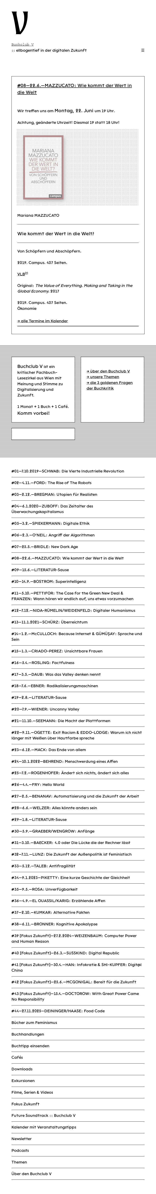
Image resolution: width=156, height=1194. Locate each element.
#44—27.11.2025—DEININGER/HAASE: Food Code (58, 1011)
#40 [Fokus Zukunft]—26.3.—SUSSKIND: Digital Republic (65, 953)
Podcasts (20, 1150)
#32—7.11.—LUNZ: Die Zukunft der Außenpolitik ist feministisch (71, 854)
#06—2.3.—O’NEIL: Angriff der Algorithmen (53, 535)
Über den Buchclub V (31, 1173)
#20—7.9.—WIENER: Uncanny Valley (45, 709)
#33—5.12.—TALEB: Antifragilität (43, 866)
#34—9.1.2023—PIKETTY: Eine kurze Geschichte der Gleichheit (70, 877)
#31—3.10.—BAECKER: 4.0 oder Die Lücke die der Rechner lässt (70, 842)
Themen (19, 1162)
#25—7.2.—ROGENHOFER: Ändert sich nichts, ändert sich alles (70, 773)
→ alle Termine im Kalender (42, 321)
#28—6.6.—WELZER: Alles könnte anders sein (54, 808)
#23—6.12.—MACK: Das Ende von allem (48, 749)
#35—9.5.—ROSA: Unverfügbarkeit (44, 889)
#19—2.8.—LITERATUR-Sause (38, 697)
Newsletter (21, 1139)
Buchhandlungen (27, 1034)
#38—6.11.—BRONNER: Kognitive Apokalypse (54, 924)
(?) (26, 273)
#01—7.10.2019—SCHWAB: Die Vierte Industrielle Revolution (67, 471)
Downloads (21, 1069)
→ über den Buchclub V (108, 371)
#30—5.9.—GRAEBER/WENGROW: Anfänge (52, 831)
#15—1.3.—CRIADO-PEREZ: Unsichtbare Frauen (56, 651)
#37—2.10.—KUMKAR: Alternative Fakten (50, 912)
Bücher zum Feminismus (34, 1022)
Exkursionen (23, 1080)
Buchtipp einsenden (30, 1046)
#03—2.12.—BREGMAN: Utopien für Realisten (54, 494)
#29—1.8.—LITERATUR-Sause (39, 819)
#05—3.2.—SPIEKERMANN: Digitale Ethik (50, 523)
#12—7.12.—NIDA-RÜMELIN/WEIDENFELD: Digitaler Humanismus (73, 610)
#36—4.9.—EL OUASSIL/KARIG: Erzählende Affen (58, 900)
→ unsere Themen (103, 377)
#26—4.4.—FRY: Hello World (37, 784)
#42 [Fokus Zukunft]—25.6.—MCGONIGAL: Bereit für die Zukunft (73, 982)
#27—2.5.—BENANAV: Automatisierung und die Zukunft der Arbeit (75, 796)
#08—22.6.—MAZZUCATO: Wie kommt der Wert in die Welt (67, 558)
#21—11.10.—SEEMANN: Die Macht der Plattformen (60, 721)
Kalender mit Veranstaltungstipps (43, 1127)
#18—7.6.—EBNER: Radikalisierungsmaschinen (54, 686)
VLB (21, 274)
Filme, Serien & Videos (32, 1092)
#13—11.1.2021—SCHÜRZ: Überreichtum (49, 622)
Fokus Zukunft (25, 1104)
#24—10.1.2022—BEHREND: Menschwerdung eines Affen (64, 761)
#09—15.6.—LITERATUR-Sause (40, 570)
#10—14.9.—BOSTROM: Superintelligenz (48, 581)
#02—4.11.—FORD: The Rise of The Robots (51, 482)
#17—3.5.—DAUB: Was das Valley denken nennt (56, 674)
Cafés (17, 1057)
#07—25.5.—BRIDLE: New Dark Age (44, 546)
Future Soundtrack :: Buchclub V (43, 1115)
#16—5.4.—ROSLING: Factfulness (42, 662)
